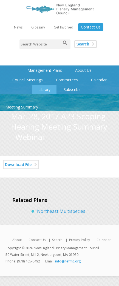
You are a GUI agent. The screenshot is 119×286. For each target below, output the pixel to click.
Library (44, 89)
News (18, 27)
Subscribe (72, 89)
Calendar (99, 79)
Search (82, 44)
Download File (18, 164)
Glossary (38, 27)
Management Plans (44, 70)
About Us (83, 70)
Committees (67, 79)
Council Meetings (27, 79)
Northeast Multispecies (61, 211)
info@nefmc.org (68, 261)
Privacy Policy (79, 240)
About (17, 240)
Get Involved (63, 27)
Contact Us (91, 27)
